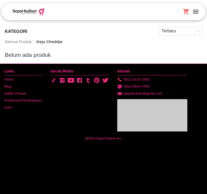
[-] (53, 80)
